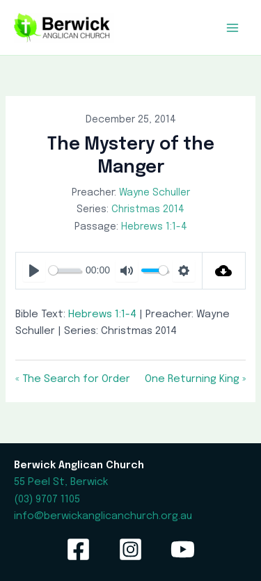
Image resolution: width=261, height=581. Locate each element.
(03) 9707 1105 (47, 499)
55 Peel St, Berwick (61, 482)
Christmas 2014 (147, 209)
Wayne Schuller (154, 193)
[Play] (34, 271)
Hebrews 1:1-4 (154, 227)
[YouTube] (183, 549)
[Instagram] (130, 549)
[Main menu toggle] (232, 27)
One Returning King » (195, 379)
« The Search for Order (72, 379)
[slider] (64, 270)
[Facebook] (78, 549)
